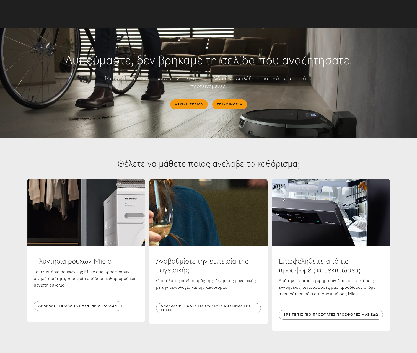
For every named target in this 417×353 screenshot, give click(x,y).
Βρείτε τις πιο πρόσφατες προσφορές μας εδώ (330, 314)
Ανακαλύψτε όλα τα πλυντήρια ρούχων (77, 306)
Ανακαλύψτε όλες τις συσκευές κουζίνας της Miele (206, 308)
